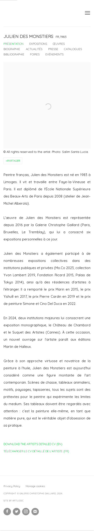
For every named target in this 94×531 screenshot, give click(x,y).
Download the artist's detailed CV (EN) (32, 445)
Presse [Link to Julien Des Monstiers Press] (53, 49)
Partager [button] (13, 160)
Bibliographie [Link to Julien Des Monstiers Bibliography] (13, 54)
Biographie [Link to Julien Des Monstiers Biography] (11, 49)
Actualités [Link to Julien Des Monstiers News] (34, 49)
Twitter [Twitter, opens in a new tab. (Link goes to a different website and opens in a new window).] (16, 511)
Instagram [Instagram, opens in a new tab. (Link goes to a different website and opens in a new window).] (26, 511)
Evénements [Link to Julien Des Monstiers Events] (54, 54)
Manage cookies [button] (35, 486)
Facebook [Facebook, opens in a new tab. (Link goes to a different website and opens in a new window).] (7, 511)
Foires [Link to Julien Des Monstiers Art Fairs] (35, 54)
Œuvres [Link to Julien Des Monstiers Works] (59, 44)
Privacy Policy (11, 486)
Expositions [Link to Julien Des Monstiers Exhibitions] (38, 44)
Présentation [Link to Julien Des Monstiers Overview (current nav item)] (13, 44)
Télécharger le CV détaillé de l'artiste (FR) (36, 452)
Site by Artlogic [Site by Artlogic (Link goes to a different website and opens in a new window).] (13, 500)
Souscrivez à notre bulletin (35, 511)
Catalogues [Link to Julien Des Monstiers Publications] (73, 49)
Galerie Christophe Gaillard (38, 13)
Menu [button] (87, 13)
